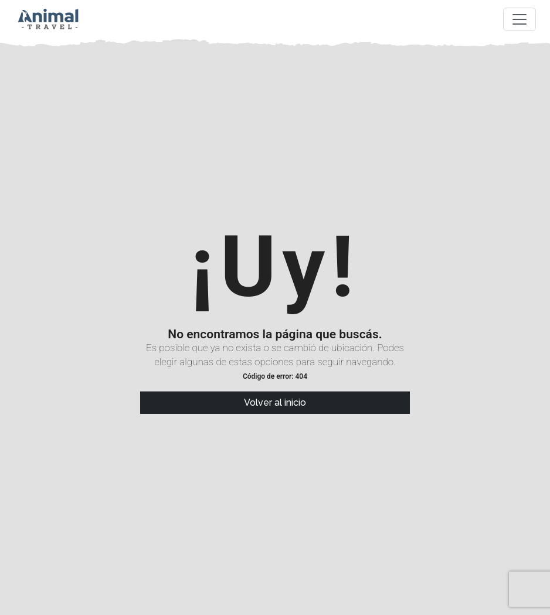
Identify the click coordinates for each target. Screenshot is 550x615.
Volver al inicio (275, 402)
